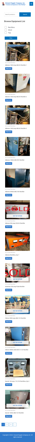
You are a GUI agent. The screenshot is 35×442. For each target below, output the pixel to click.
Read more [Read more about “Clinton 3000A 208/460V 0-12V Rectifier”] (8, 353)
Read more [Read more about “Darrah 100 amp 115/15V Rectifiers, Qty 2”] (8, 384)
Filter (10, 38)
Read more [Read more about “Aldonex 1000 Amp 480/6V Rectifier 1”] (8, 68)
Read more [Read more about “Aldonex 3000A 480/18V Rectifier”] (8, 195)
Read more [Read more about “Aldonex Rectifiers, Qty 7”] (8, 258)
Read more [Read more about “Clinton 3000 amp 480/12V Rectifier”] (8, 321)
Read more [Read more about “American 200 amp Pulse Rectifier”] (8, 290)
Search (25, 14)
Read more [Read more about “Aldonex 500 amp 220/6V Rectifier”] (8, 226)
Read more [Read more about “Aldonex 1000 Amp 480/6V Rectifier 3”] (8, 131)
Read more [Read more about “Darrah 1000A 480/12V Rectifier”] (8, 416)
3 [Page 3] (10, 424)
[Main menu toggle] (31, 4)
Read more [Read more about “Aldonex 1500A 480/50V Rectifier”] (8, 163)
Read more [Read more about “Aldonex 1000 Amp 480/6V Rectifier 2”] (8, 100)
